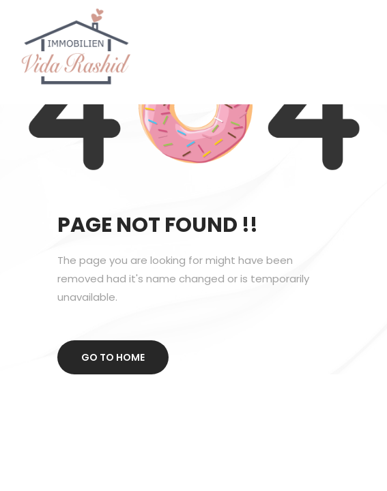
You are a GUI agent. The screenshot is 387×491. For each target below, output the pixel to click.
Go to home (113, 357)
